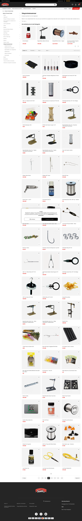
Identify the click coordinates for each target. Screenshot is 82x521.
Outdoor (34, 8)
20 (58, 478)
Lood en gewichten (11, 23)
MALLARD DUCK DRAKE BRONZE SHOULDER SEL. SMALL (31, 371)
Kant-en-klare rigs (11, 36)
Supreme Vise (65, 321)
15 (42, 478)
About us (5, 503)
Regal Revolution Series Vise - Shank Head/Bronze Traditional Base (29, 322)
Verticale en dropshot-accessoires (9, 62)
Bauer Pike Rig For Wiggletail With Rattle (50, 346)
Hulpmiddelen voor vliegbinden (12, 49)
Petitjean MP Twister (46, 175)
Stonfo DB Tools (65, 175)
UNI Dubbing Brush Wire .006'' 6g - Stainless (70, 199)
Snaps (11, 25)
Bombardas (5, 58)
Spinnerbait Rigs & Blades (8, 29)
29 (61, 478)
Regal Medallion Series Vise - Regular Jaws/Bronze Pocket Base (29, 151)
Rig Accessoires (11, 34)
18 (51, 478)
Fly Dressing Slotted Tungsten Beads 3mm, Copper (72, 41)
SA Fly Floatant (25, 40)
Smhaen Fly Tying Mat (27, 444)
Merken (70, 8)
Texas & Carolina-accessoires (8, 60)
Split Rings (5, 32)
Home (3, 11)
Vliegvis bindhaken (8, 53)
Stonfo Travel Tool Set (66, 395)
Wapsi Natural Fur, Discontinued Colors (69, 370)
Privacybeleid (31, 503)
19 (54, 478)
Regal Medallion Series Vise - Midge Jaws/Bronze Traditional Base (49, 322)
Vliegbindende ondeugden (12, 47)
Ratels (4, 57)
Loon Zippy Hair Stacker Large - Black (50, 223)
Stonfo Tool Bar (25, 395)
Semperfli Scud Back (66, 297)
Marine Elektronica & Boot (17, 8)
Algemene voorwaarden (21, 503)
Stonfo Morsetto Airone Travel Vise (49, 395)
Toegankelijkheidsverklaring (22, 506)
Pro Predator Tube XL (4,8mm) (68, 346)
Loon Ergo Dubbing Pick (66, 468)
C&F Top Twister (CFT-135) (28, 297)
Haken (11, 15)
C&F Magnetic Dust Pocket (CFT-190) (69, 75)
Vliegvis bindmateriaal (11, 44)
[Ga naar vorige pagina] (24, 478)
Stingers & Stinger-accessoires (11, 18)
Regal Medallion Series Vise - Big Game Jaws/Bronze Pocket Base (69, 125)
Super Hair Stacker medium (67, 150)
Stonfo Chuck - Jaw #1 (27, 199)
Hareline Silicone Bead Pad (27, 419)
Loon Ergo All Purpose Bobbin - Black (69, 223)
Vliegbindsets (7, 51)
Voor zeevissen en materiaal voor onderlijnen (11, 21)
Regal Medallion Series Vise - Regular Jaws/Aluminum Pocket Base (49, 151)
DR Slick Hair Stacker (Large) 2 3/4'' (49, 124)
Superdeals (76, 8)
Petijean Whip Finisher (27, 175)
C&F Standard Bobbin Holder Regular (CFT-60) (50, 272)
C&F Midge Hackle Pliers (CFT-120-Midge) (70, 271)
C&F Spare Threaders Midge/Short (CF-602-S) (51, 76)
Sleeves (4, 40)
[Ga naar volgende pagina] (77, 478)
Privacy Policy (51, 214)
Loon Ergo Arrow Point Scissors (48, 468)
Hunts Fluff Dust (46, 419)
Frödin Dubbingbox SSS (27, 124)
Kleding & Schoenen (27, 8)
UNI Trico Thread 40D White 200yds (49, 444)
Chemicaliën (12, 55)
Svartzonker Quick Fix (47, 199)
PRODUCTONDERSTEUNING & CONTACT (9, 507)
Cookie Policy (40, 215)
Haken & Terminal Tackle (9, 11)
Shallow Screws (6, 31)
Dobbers (11, 38)
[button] (72, 1)
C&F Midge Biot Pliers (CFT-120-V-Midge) (70, 100)
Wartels (11, 27)
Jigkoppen (11, 17)
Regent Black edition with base (43, 40)
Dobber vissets (11, 42)
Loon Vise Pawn (26, 223)
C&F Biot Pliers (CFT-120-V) (48, 297)
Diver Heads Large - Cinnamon (68, 444)
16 (45, 478)
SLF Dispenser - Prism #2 (47, 370)
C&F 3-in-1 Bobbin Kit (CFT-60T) (29, 100)
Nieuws (65, 8)
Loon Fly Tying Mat (26, 75)
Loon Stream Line (26, 468)
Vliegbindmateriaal (12, 45)
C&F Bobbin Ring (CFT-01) (67, 247)
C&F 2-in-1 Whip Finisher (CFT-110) (29, 271)
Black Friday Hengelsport (66, 509)
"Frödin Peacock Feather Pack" (28, 346)
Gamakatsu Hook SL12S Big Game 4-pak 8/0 (51, 247)
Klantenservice (47, 501)
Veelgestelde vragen (33, 506)
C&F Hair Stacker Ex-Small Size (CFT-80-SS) (51, 100)
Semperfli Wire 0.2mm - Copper (58, 40)
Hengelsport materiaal (6, 8)
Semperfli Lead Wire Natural (67, 419)
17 (48, 478)
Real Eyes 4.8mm (26, 247)
